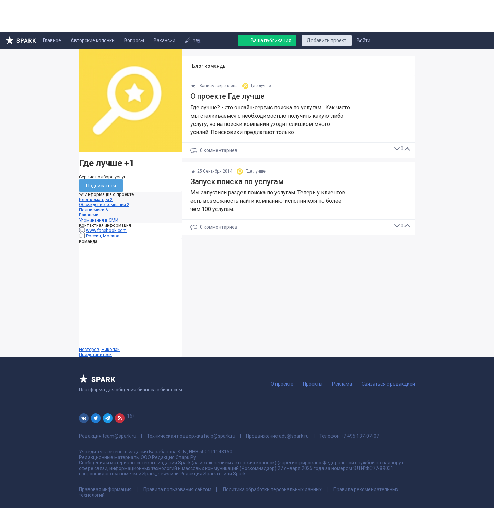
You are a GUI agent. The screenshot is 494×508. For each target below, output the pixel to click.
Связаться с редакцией (388, 384)
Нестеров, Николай (130, 300)
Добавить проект (326, 40)
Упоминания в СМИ (98, 220)
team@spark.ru (119, 436)
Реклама (342, 384)
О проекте (282, 384)
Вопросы (134, 40)
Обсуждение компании (104, 204)
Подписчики (93, 209)
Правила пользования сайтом (177, 489)
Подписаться (101, 185)
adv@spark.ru (294, 436)
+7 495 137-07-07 (360, 436)
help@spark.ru (219, 436)
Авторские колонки (93, 40)
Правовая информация (105, 489)
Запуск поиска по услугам (237, 181)
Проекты (312, 384)
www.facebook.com (106, 230)
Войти (363, 40)
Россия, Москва (102, 235)
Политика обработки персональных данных (272, 489)
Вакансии (164, 40)
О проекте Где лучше (227, 96)
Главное (52, 40)
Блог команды (96, 199)
